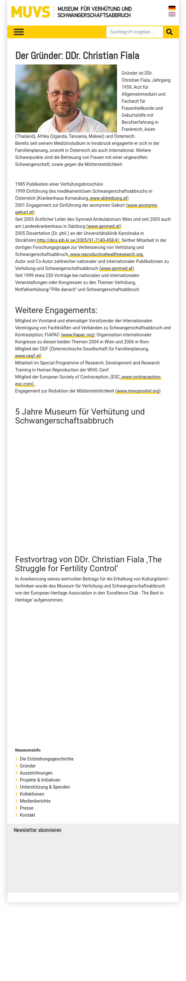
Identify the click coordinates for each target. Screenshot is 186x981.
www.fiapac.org (77, 334)
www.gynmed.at (104, 226)
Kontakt (27, 815)
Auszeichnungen (36, 772)
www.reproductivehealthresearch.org (106, 254)
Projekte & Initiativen (40, 780)
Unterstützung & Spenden (45, 787)
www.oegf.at (27, 355)
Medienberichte (35, 801)
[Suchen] (134, 32)
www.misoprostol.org (138, 390)
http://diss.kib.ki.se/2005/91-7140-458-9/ (79, 240)
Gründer (28, 765)
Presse (27, 808)
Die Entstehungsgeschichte (47, 758)
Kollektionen (32, 794)
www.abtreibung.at (108, 198)
